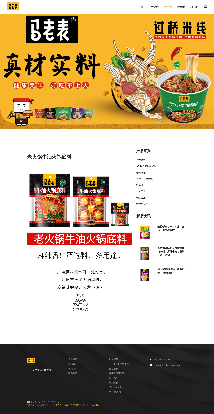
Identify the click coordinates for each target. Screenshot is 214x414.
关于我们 (72, 359)
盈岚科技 (95, 405)
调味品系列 (142, 198)
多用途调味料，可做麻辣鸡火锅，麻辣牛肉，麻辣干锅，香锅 (171, 251)
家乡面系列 (142, 204)
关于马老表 (154, 7)
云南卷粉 (141, 173)
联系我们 (193, 7)
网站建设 (77, 405)
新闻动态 (181, 7)
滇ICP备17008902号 (64, 405)
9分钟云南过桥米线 (146, 166)
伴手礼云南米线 (144, 179)
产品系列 (168, 7)
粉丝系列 (141, 185)
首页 (142, 7)
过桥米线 (141, 160)
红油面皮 (141, 191)
